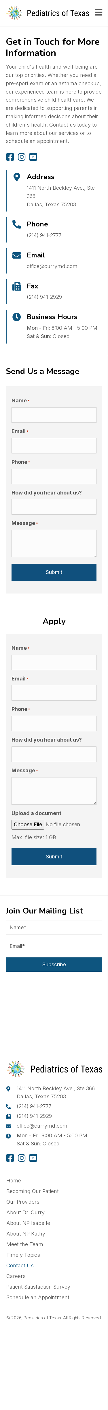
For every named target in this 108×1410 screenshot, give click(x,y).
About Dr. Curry (25, 1212)
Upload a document (36, 813)
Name (21, 400)
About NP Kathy (25, 1234)
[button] (10, 157)
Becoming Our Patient (32, 1191)
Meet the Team (24, 1244)
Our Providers (22, 1202)
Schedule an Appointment (37, 1297)
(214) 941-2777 (44, 235)
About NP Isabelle (28, 1223)
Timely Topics (23, 1255)
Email (20, 431)
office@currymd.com (52, 266)
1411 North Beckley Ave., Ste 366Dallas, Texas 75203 (56, 1092)
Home (13, 1181)
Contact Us (20, 1265)
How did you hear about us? (47, 493)
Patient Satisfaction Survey (38, 1287)
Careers (16, 1276)
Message (25, 523)
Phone (21, 462)
